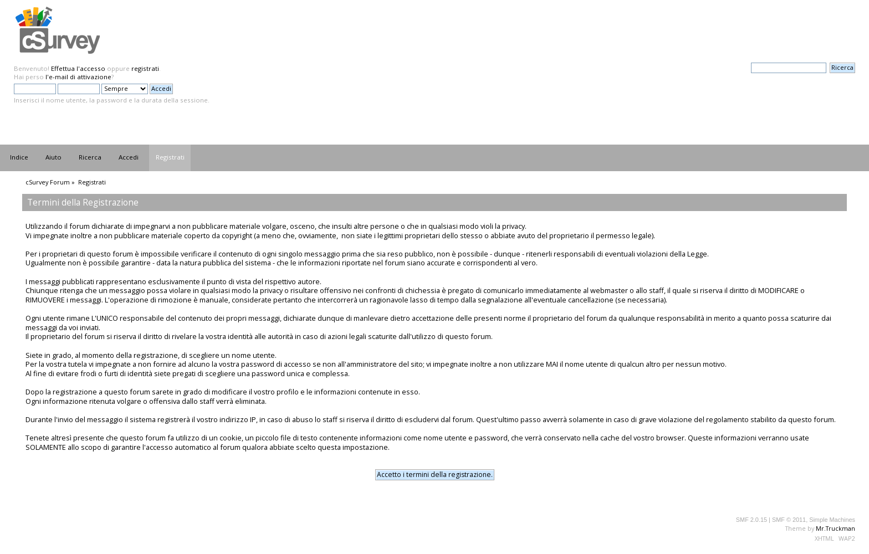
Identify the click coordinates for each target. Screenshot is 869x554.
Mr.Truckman (835, 528)
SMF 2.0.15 (751, 519)
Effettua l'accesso (78, 68)
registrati (145, 68)
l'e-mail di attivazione (78, 77)
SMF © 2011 (789, 519)
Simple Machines (832, 519)
